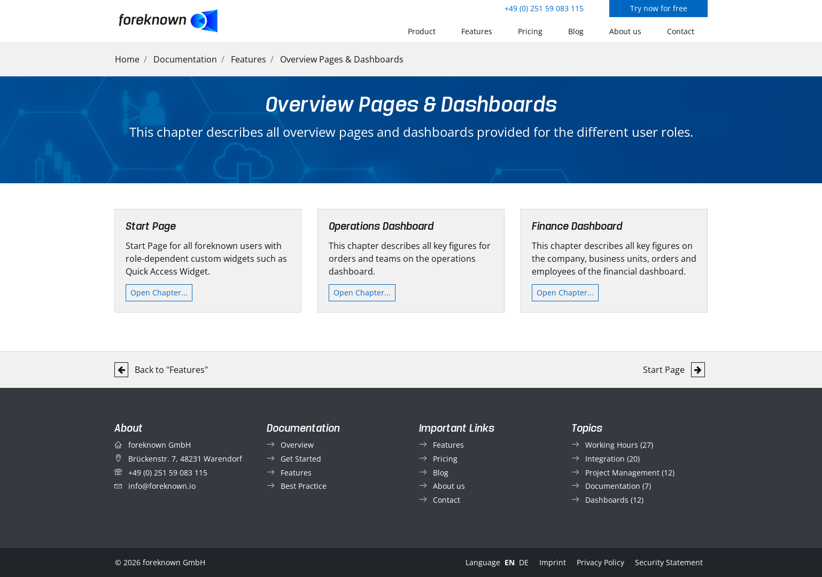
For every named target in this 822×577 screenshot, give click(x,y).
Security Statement (669, 562)
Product (422, 31)
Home (127, 59)
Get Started (301, 459)
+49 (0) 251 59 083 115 (544, 8)
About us (625, 31)
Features (476, 31)
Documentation (185, 59)
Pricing (530, 31)
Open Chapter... (159, 292)
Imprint (552, 562)
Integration (605, 459)
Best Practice (304, 486)
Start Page (674, 370)
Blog (576, 31)
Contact (680, 31)
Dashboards (607, 500)
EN (510, 562)
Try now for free (658, 8)
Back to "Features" (161, 370)
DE (524, 562)
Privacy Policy (600, 562)
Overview (297, 445)
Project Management (622, 472)
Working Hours (611, 445)
